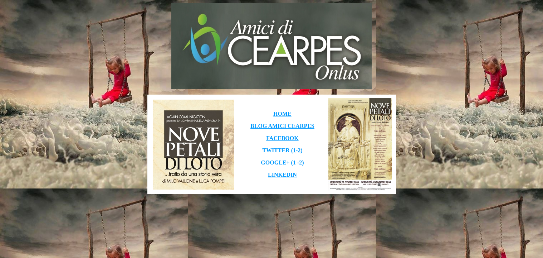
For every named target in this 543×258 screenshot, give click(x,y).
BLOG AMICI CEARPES (282, 126)
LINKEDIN (282, 175)
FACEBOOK (282, 138)
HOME (282, 114)
